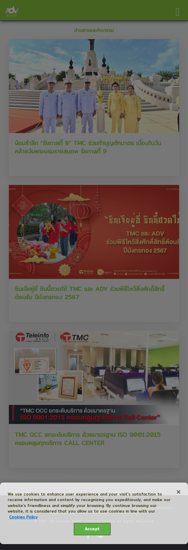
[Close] (178, 491)
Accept (92, 529)
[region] (94, 513)
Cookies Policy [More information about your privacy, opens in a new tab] (23, 517)
